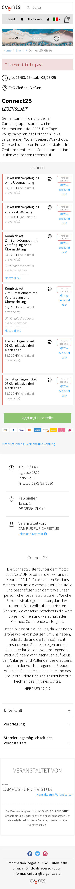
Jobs (57, 868)
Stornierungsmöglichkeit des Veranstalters (28, 740)
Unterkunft (13, 710)
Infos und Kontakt (32, 534)
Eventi (20, 50)
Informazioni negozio (23, 863)
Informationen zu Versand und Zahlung (28, 444)
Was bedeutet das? (64, 189)
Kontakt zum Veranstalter (54, 794)
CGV (45, 863)
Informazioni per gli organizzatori (38, 873)
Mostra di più (13, 278)
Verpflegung (14, 723)
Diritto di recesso (38, 868)
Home (8, 50)
